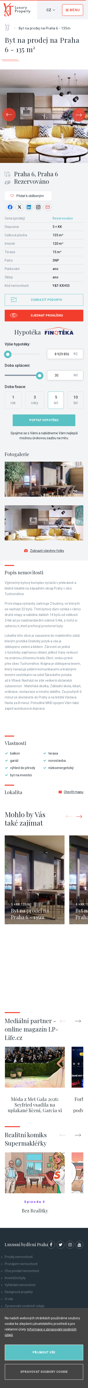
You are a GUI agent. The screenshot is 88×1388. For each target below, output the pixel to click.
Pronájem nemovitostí (21, 1264)
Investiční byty (15, 1278)
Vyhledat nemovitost (20, 1285)
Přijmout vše (44, 1352)
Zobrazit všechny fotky (44, 551)
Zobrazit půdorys (46, 300)
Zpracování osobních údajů (24, 1306)
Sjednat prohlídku (47, 315)
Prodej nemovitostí (19, 1257)
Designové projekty (19, 1292)
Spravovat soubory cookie (44, 1372)
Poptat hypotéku (44, 420)
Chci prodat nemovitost (22, 1271)
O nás (9, 1299)
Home (9, 26)
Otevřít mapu (71, 792)
